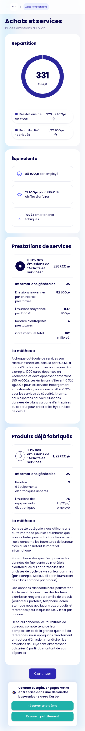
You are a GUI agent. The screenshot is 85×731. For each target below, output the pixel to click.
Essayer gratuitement (42, 716)
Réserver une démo (42, 706)
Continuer (42, 673)
